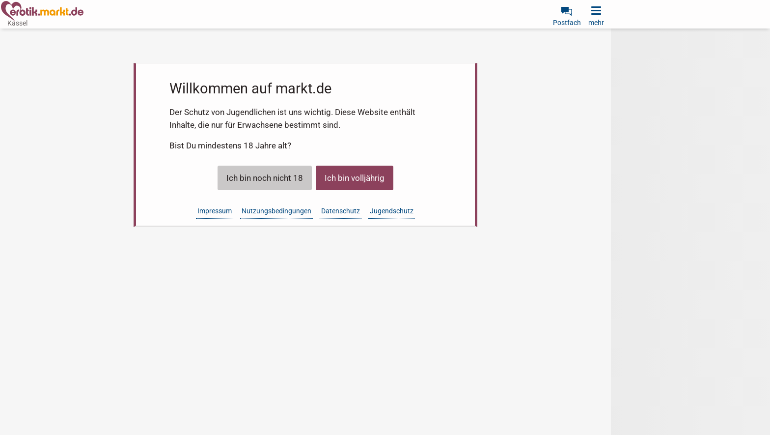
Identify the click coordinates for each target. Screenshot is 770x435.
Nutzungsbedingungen (276, 211)
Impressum (214, 211)
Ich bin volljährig (355, 178)
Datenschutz (340, 211)
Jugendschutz (391, 211)
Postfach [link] (567, 23)
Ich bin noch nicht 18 (264, 178)
